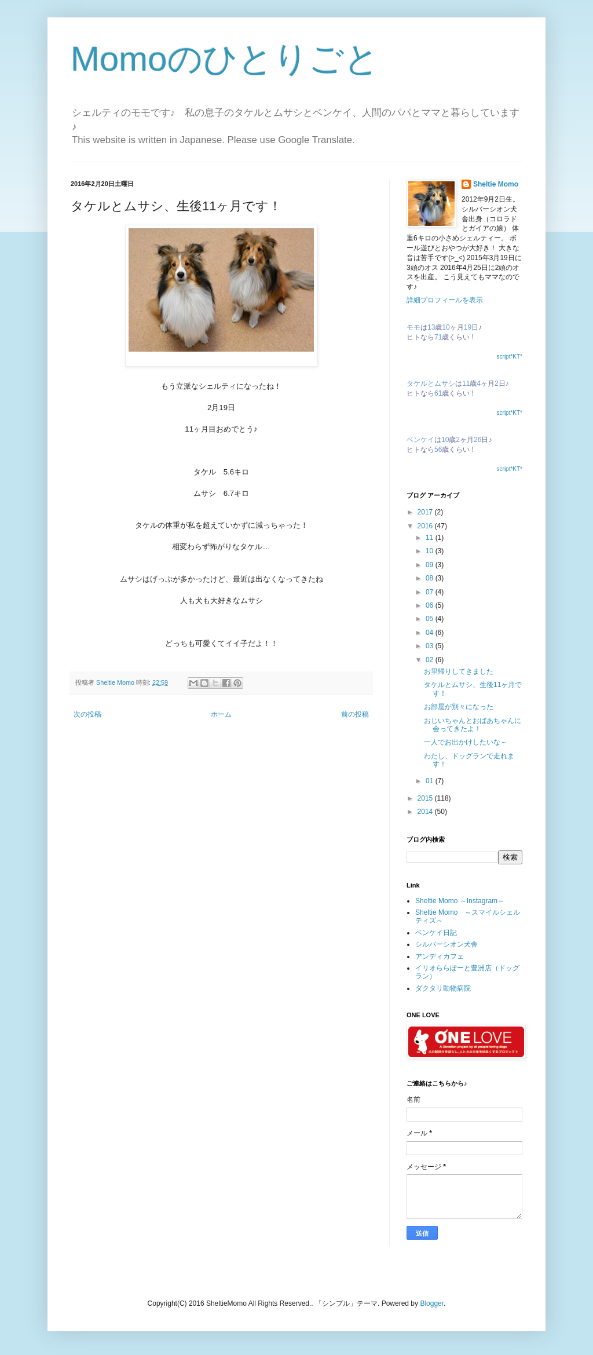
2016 (426, 526)
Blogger (432, 1303)
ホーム (221, 714)
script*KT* (509, 356)
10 (430, 551)
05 (430, 619)
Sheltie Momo (495, 184)
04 (430, 633)
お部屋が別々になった (458, 707)
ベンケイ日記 (436, 933)
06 (430, 605)
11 (430, 538)
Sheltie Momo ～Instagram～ (459, 901)
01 (430, 781)
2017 (426, 512)
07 (430, 592)
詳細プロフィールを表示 (445, 300)
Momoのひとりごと (225, 58)
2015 (426, 798)
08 (430, 578)
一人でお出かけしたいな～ (465, 742)
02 (430, 660)
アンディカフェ (439, 956)
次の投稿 (87, 714)
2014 (426, 812)
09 (430, 565)
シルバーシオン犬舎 (446, 944)
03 (430, 646)
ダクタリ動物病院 (443, 988)
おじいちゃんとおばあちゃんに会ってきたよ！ (472, 725)
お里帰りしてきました (458, 671)
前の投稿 (355, 714)
